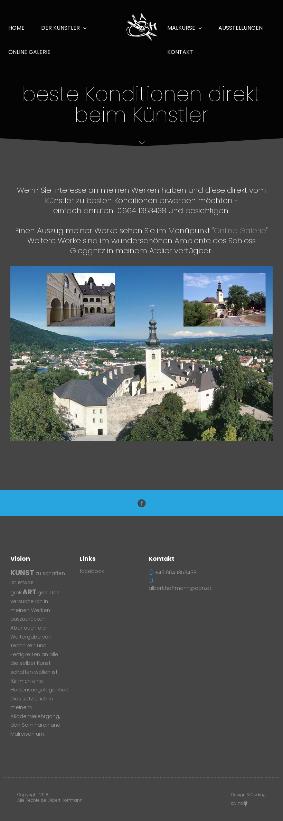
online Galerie (29, 52)
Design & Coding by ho (248, 800)
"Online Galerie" (240, 230)
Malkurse (181, 28)
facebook (91, 571)
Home (16, 28)
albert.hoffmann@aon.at (180, 585)
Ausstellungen (240, 28)
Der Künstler (60, 28)
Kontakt (180, 52)
